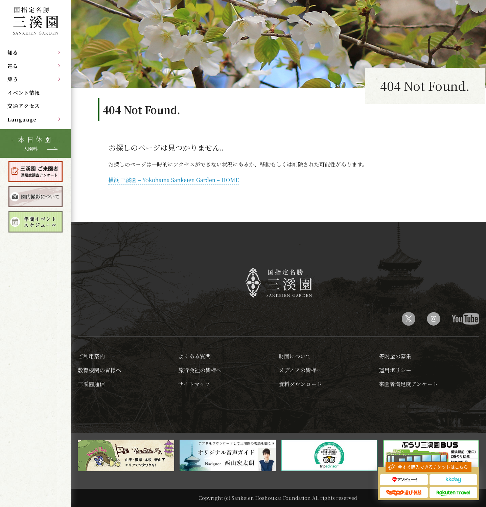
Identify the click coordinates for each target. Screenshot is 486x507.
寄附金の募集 (395, 356)
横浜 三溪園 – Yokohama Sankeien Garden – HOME (173, 180)
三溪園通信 (91, 384)
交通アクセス (23, 105)
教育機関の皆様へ (99, 370)
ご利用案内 (91, 356)
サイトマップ (194, 384)
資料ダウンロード (300, 384)
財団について (295, 356)
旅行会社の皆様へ (200, 370)
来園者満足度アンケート (408, 384)
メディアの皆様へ (300, 370)
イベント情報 (23, 92)
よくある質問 (194, 356)
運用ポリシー (395, 370)
